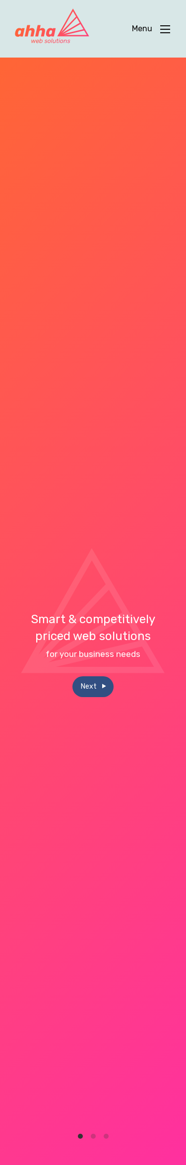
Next (93, 686)
